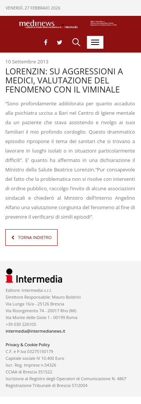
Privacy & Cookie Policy (28, 344)
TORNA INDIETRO (35, 237)
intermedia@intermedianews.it (35, 331)
